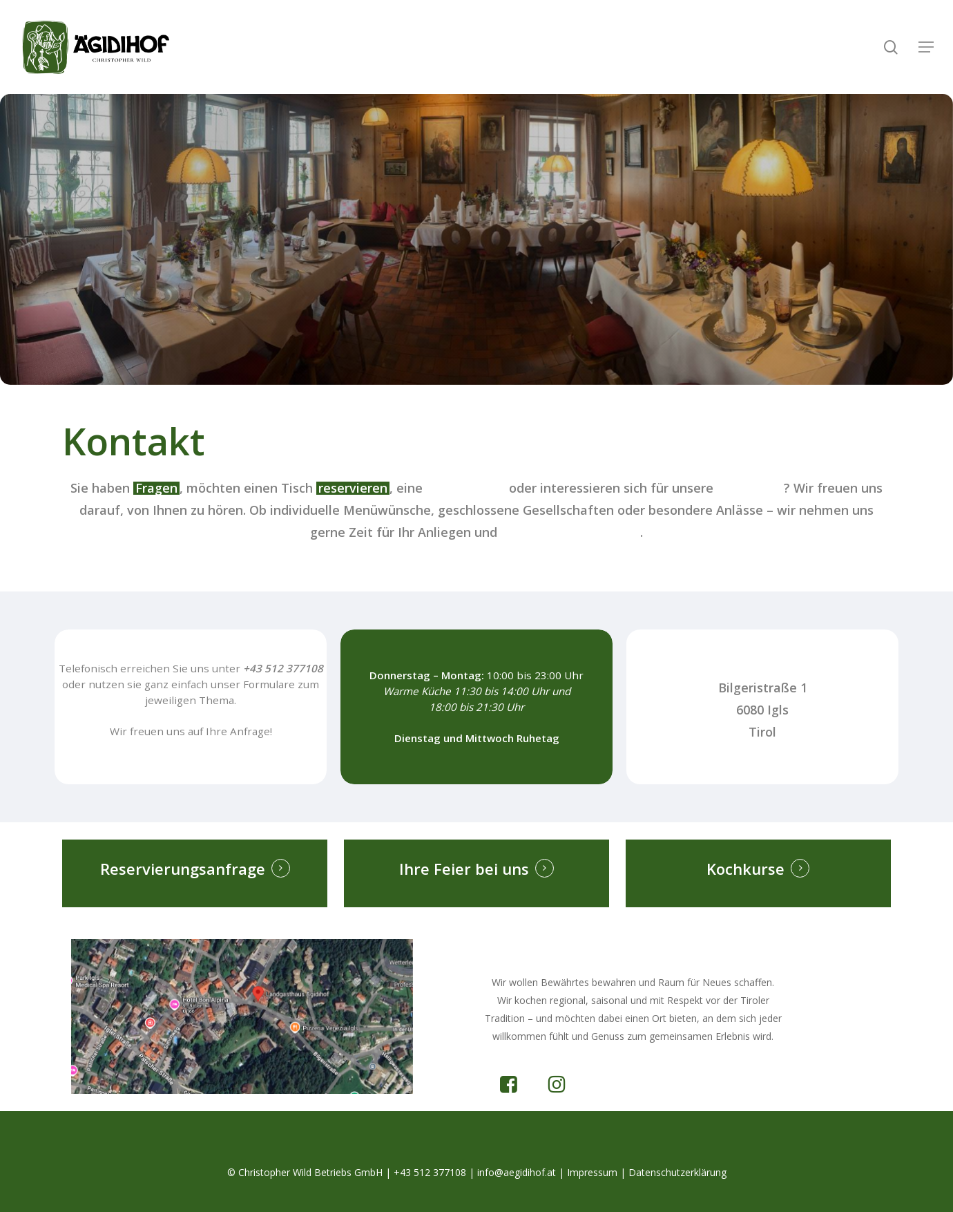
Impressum (592, 1172)
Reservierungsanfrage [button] (182, 868)
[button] (926, 47)
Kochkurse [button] (745, 868)
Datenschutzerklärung (677, 1172)
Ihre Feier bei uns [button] (464, 868)
